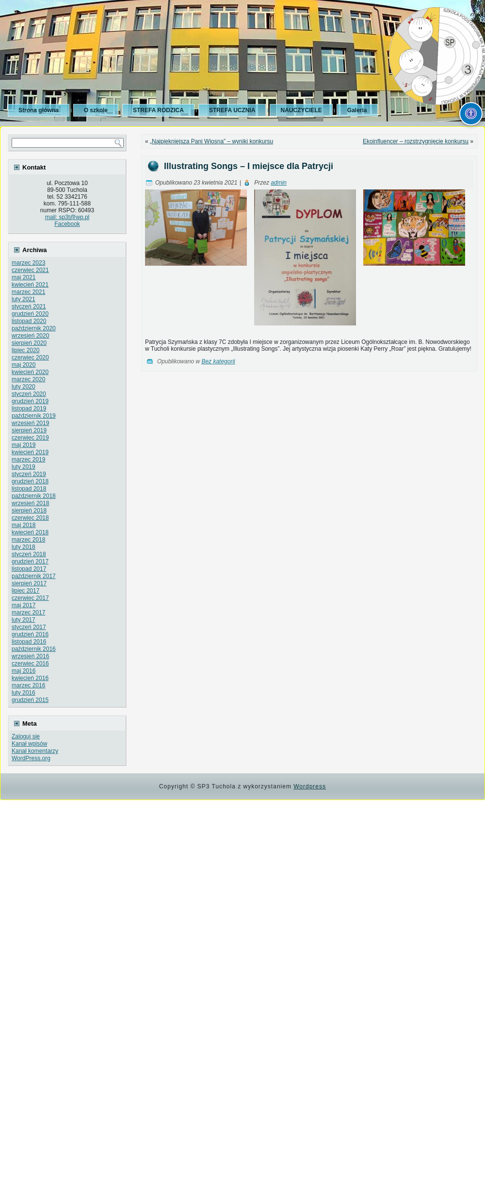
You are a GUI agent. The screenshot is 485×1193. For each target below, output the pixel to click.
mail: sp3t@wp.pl (67, 217)
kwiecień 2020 (30, 372)
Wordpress (309, 786)
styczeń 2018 (29, 554)
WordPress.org (31, 758)
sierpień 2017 (29, 583)
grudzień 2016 (30, 634)
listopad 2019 (29, 408)
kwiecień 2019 (30, 452)
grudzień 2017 (30, 561)
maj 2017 (23, 605)
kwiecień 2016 (30, 678)
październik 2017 (34, 576)
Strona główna (38, 110)
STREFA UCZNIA (232, 110)
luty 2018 (23, 547)
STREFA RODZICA (158, 110)
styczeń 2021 (29, 306)
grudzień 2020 (30, 313)
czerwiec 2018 (30, 517)
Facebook (67, 224)
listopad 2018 (29, 488)
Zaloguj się (26, 736)
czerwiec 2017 (30, 598)
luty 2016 (23, 692)
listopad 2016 (29, 641)
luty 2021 (23, 299)
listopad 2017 (29, 568)
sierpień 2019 (29, 430)
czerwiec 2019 (30, 437)
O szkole (96, 110)
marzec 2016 (28, 685)
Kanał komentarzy (35, 751)
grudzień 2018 (30, 481)
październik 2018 (34, 496)
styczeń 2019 (29, 474)
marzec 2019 (28, 459)
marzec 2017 (28, 612)
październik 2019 (34, 415)
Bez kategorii (218, 361)
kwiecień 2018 (30, 532)
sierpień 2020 (29, 343)
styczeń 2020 (29, 394)
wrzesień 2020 (30, 335)
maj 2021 (23, 277)
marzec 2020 (28, 379)
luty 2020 (23, 386)
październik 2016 (34, 649)
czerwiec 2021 (30, 270)
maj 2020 (23, 364)
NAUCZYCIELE (301, 110)
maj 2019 (23, 445)
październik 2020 (34, 328)
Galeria (357, 110)
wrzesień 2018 (30, 503)
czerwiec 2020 (30, 357)
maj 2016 (23, 670)
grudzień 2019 (30, 401)
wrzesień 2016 (30, 656)
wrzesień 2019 (30, 423)
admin (279, 182)
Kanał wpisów (29, 743)
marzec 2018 (28, 539)
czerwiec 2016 (30, 663)
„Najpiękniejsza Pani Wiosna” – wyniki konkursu (211, 141)
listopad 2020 (29, 321)
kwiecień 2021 (30, 284)
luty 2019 (23, 466)
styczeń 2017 (29, 627)
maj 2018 (23, 525)
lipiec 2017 (25, 590)
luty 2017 (23, 619)
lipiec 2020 (25, 350)
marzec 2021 (28, 292)
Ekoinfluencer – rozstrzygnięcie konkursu (416, 141)
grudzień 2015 (30, 700)
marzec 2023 (28, 262)
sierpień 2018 (29, 510)
